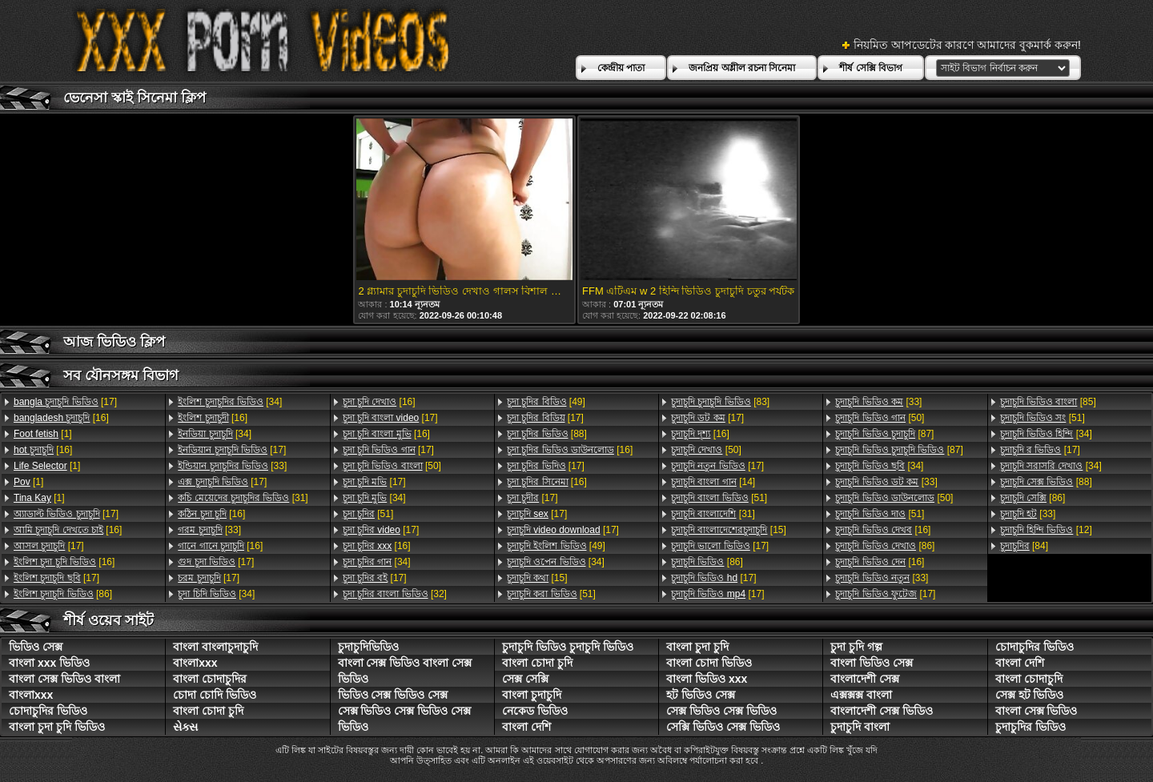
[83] (720, 401)
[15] (537, 577)
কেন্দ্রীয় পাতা (621, 68)
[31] (242, 497)
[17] (65, 401)
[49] (546, 401)
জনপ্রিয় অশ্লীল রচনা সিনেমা (742, 68)
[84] (1024, 545)
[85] (1048, 401)
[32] (395, 594)
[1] (43, 433)
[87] (884, 433)
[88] (547, 433)
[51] (368, 513)
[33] (232, 465)
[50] (392, 465)
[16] (61, 417)
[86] (63, 594)
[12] (1046, 529)
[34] (230, 401)
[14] (713, 481)
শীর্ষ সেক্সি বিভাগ (870, 68)
